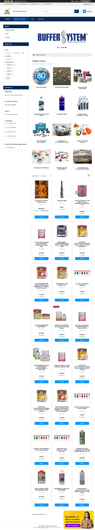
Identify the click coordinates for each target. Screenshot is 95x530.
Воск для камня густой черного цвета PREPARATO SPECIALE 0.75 (82, 203)
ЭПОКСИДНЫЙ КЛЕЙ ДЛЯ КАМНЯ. (41, 326)
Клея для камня (41, 87)
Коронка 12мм (61, 200)
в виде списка (91, 176)
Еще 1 (8, 78)
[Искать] (76, 11)
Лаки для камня (62, 114)
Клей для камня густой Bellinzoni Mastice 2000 (61, 366)
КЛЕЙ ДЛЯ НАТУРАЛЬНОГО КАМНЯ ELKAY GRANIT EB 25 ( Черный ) (41, 409)
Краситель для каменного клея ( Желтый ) (61, 450)
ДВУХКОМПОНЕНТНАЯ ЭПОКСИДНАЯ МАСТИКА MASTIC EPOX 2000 (41, 367)
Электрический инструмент (41, 141)
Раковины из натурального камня (62, 141)
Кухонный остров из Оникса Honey (41, 201)
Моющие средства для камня (41, 115)
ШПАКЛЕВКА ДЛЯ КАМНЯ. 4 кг (62, 284)
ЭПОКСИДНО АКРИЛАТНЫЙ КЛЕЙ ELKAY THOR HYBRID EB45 (62, 244)
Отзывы (7, 37)
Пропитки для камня (62, 87)
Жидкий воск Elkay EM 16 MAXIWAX (62, 489)
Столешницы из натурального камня (82, 168)
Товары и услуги (19, 19)
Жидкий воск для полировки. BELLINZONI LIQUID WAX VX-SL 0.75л (82, 450)
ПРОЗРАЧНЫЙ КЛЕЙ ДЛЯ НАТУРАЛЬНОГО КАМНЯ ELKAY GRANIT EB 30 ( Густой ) (41, 286)
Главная (7, 19)
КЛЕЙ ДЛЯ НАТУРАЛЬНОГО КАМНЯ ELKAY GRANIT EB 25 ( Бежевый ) (82, 244)
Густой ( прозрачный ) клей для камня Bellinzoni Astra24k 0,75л (41, 244)
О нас (32, 19)
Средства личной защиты (82, 141)
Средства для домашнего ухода (82, 115)
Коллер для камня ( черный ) (82, 284)
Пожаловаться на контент (55, 527)
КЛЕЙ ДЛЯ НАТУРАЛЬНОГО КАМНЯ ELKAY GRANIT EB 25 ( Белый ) (82, 367)
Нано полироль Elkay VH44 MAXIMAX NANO (41, 489)
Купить (41, 217)
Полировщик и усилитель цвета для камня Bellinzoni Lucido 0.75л (82, 491)
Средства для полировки (82, 88)
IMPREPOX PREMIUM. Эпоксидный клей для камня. (62, 327)
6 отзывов (76, 1)
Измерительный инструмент (62, 168)
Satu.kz (55, 526)
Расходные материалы (41, 168)
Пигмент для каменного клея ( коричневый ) (41, 449)
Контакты (40, 19)
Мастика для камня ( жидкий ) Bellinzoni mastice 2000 (82, 327)
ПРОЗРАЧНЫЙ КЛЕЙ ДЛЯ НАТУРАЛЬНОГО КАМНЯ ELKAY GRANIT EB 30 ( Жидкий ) (62, 409)
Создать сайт (17, 1)
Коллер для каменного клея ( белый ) (82, 407)
